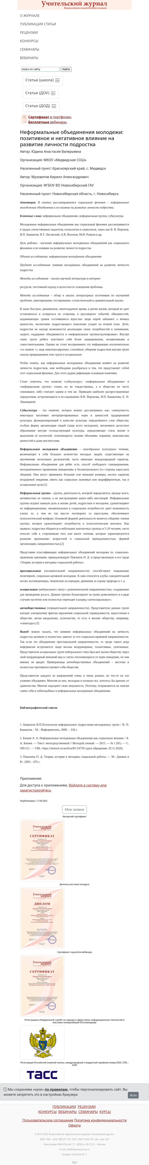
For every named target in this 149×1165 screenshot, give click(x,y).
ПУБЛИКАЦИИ (64, 1106)
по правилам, (56, 1089)
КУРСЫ (105, 1111)
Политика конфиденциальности (100, 1120)
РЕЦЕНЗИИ (29, 32)
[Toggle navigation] (43, 81)
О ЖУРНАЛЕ (30, 15)
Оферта (74, 1125)
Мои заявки (74, 809)
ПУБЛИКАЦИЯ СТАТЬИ (38, 24)
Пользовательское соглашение (47, 1120)
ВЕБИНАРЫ (29, 58)
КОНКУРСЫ (29, 41)
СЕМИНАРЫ (29, 49)
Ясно (133, 1095)
